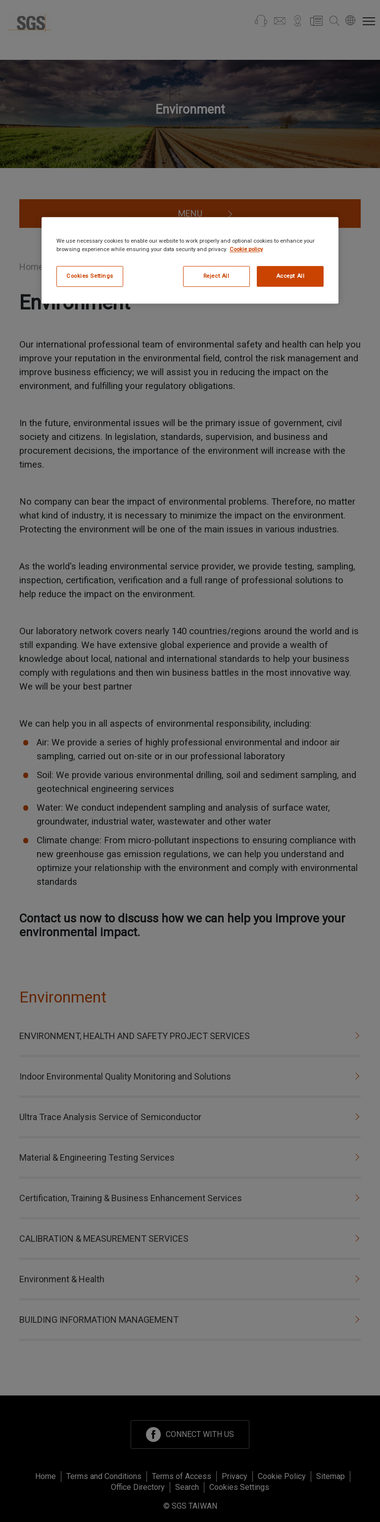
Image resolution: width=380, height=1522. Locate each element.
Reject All (216, 275)
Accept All (290, 275)
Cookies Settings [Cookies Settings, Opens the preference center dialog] (89, 275)
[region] (190, 260)
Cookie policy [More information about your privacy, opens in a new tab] (246, 249)
